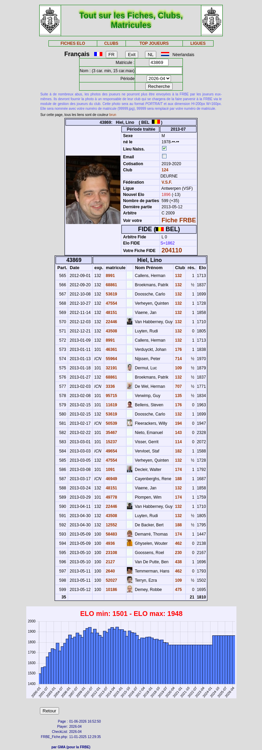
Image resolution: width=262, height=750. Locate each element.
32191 (111, 368)
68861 (111, 284)
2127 (110, 562)
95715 (111, 395)
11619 (111, 405)
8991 (110, 275)
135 (178, 395)
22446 (111, 321)
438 (178, 562)
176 (178, 349)
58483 (111, 534)
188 (178, 478)
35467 (111, 432)
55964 (111, 358)
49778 (111, 497)
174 (178, 469)
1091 (110, 469)
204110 (172, 250)
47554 (111, 303)
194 (178, 423)
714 (178, 358)
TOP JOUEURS (154, 43)
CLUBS (111, 43)
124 (164, 170)
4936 (110, 543)
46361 (111, 349)
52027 (111, 580)
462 (178, 543)
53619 (111, 294)
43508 (111, 331)
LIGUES (198, 43)
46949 (111, 478)
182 (178, 451)
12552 (111, 525)
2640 (110, 571)
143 (178, 432)
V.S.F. (167, 182)
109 (178, 368)
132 (178, 275)
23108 (111, 552)
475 (178, 589)
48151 (111, 312)
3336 (110, 386)
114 (178, 441)
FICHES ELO (72, 43)
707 (178, 386)
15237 (111, 441)
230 (178, 552)
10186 (111, 589)
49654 (111, 451)
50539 (111, 423)
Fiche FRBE (179, 220)
